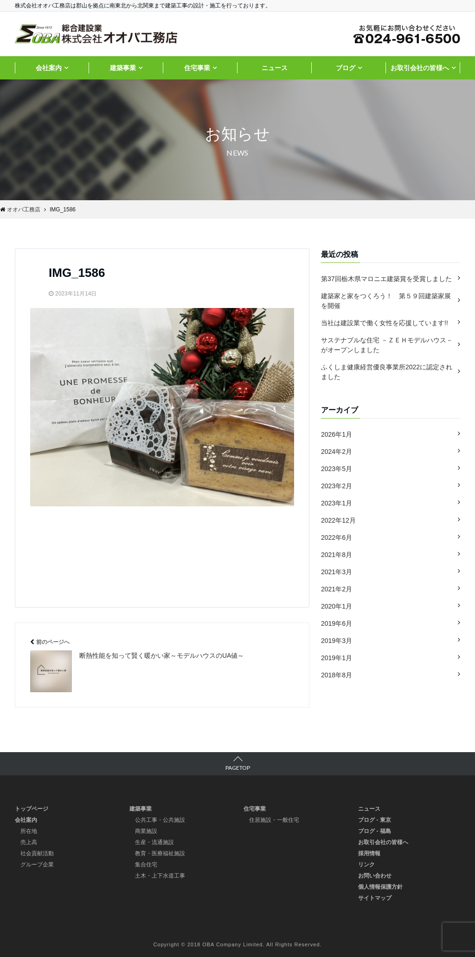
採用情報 (369, 853)
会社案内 (49, 68)
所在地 (28, 831)
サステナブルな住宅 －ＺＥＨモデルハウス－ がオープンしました (387, 345)
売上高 (28, 842)
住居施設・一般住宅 (274, 820)
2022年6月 (336, 537)
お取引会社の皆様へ (420, 68)
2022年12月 (338, 520)
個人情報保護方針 (380, 887)
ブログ (345, 68)
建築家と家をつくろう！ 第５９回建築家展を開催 (386, 300)
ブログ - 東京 (374, 820)
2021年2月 (336, 589)
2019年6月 (336, 623)
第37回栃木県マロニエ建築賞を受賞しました (386, 278)
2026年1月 (336, 434)
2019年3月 (336, 640)
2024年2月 (336, 451)
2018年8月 (336, 675)
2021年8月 (336, 554)
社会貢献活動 (37, 853)
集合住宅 (146, 864)
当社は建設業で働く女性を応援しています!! (384, 323)
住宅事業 (197, 68)
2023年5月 (336, 468)
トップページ (31, 809)
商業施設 (146, 831)
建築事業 (123, 68)
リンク (366, 864)
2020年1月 (336, 606)
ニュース (275, 68)
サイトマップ (375, 898)
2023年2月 (336, 486)
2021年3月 (336, 572)
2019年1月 (336, 658)
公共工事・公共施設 (160, 820)
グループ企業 (37, 864)
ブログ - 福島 (374, 831)
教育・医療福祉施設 (160, 853)
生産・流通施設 (154, 842)
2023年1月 (336, 503)
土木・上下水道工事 (160, 875)
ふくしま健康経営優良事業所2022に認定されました (386, 371)
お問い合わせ (375, 875)
